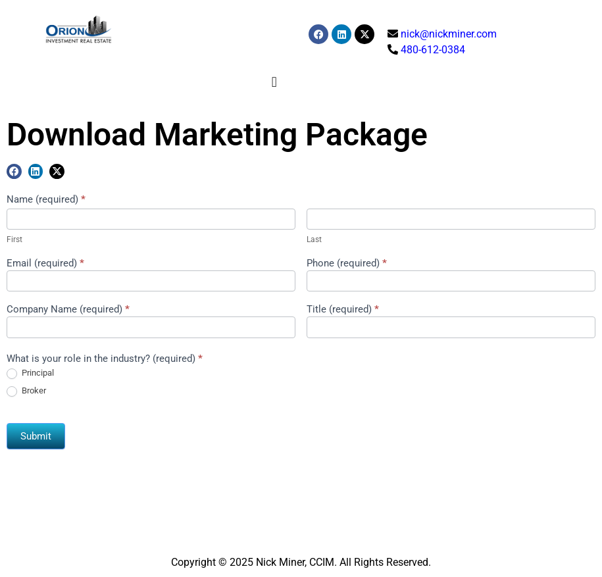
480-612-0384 (433, 49)
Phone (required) (347, 264)
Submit (35, 436)
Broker (26, 391)
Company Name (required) (68, 310)
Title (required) (343, 310)
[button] (274, 82)
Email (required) (45, 264)
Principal (30, 373)
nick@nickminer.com (449, 34)
